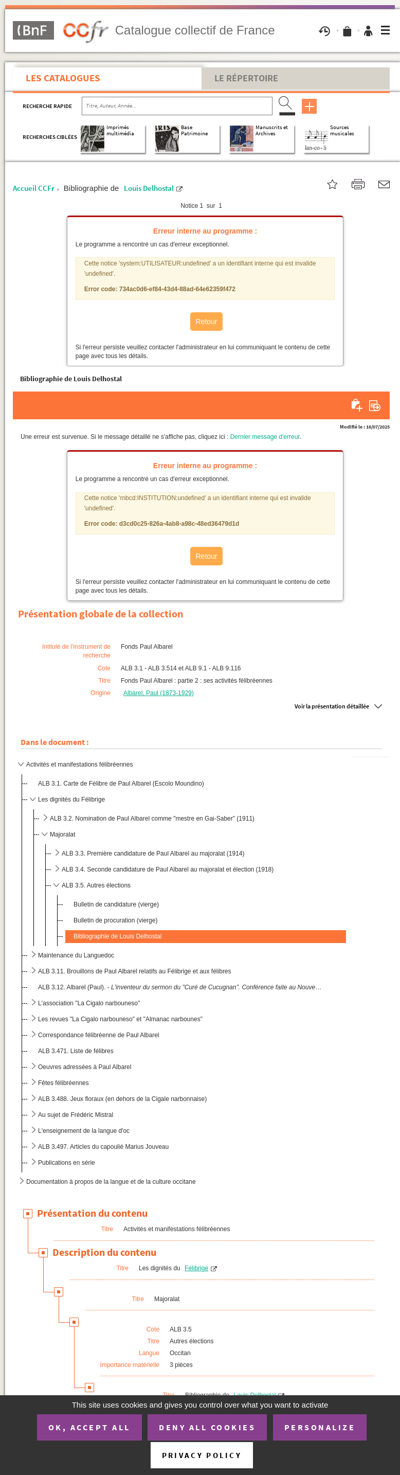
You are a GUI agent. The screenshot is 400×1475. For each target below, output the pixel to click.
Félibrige (196, 1268)
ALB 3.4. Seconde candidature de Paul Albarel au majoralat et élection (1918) (168, 869)
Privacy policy (202, 1455)
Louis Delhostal (149, 188)
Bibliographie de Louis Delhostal (117, 936)
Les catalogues (63, 78)
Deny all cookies (207, 1427)
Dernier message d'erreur (265, 436)
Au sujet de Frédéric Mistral (75, 1114)
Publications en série (66, 1162)
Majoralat (62, 834)
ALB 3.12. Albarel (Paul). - (180, 987)
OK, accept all (89, 1427)
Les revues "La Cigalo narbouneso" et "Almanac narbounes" (120, 1019)
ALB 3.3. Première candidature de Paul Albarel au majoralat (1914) (153, 853)
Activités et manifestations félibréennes (79, 764)
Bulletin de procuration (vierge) (115, 920)
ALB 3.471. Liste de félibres (76, 1051)
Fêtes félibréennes (63, 1083)
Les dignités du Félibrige (71, 799)
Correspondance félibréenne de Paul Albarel (98, 1035)
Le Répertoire (246, 78)
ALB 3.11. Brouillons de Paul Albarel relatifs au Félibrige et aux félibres (134, 971)
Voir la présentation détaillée (332, 706)
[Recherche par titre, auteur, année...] (177, 106)
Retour (206, 321)
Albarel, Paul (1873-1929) (158, 693)
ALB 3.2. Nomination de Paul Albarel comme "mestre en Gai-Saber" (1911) (152, 818)
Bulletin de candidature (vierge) (116, 904)
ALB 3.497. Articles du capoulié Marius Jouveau (103, 1146)
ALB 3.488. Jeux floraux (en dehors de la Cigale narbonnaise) (122, 1099)
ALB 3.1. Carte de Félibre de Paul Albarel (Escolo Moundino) (121, 783)
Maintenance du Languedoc (76, 955)
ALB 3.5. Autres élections (96, 885)
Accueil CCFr (33, 188)
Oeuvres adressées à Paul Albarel (84, 1067)
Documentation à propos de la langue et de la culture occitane (111, 1181)
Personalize (320, 1427)
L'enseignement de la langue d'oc (84, 1130)
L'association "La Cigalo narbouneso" (89, 1003)
